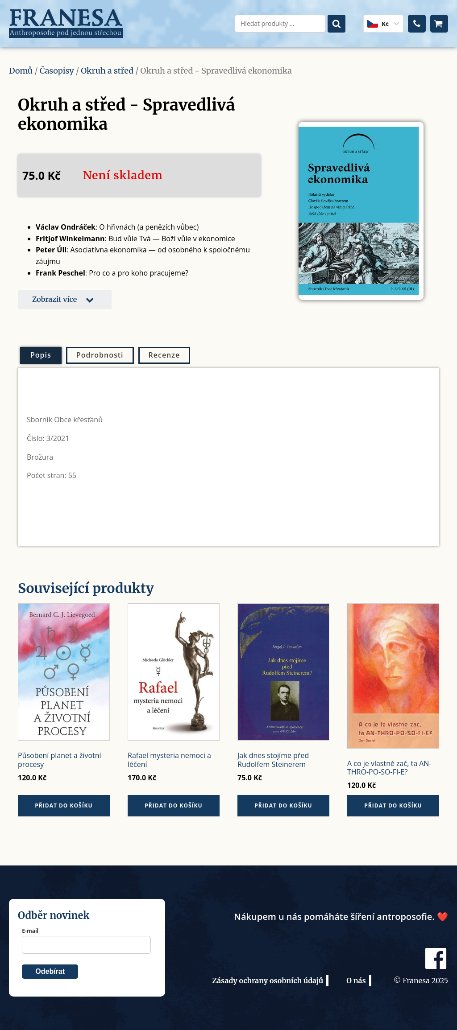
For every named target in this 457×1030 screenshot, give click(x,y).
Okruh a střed (107, 71)
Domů (21, 71)
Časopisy (57, 71)
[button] (65, 299)
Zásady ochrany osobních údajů (267, 980)
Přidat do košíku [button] (63, 805)
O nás (356, 980)
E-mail (30, 931)
